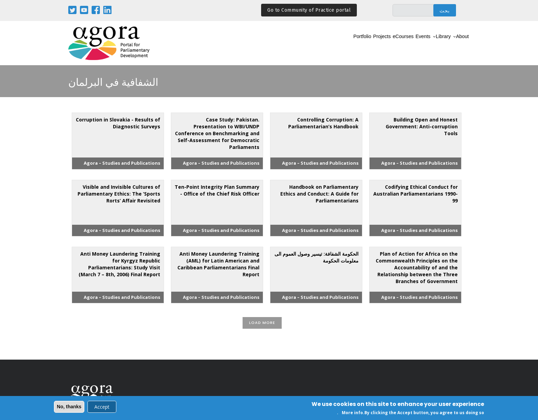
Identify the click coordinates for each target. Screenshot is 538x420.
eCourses (377, 43)
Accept (101, 407)
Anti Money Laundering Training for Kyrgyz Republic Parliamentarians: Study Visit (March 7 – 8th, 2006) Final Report (119, 264)
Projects (348, 43)
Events (405, 43)
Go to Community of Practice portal (309, 10)
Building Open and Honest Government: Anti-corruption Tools (422, 126)
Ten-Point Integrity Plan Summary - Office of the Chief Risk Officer (217, 190)
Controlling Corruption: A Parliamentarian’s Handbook (323, 123)
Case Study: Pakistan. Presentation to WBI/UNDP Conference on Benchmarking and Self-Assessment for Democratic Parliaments (217, 133)
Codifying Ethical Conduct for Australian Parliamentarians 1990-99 (415, 194)
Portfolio (320, 43)
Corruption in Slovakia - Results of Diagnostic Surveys (118, 123)
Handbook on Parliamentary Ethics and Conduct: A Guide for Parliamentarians (319, 194)
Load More (262, 322)
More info (352, 413)
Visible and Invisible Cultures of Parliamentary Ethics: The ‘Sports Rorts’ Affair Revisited (119, 194)
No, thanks (69, 407)
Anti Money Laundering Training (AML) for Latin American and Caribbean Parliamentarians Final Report (218, 264)
